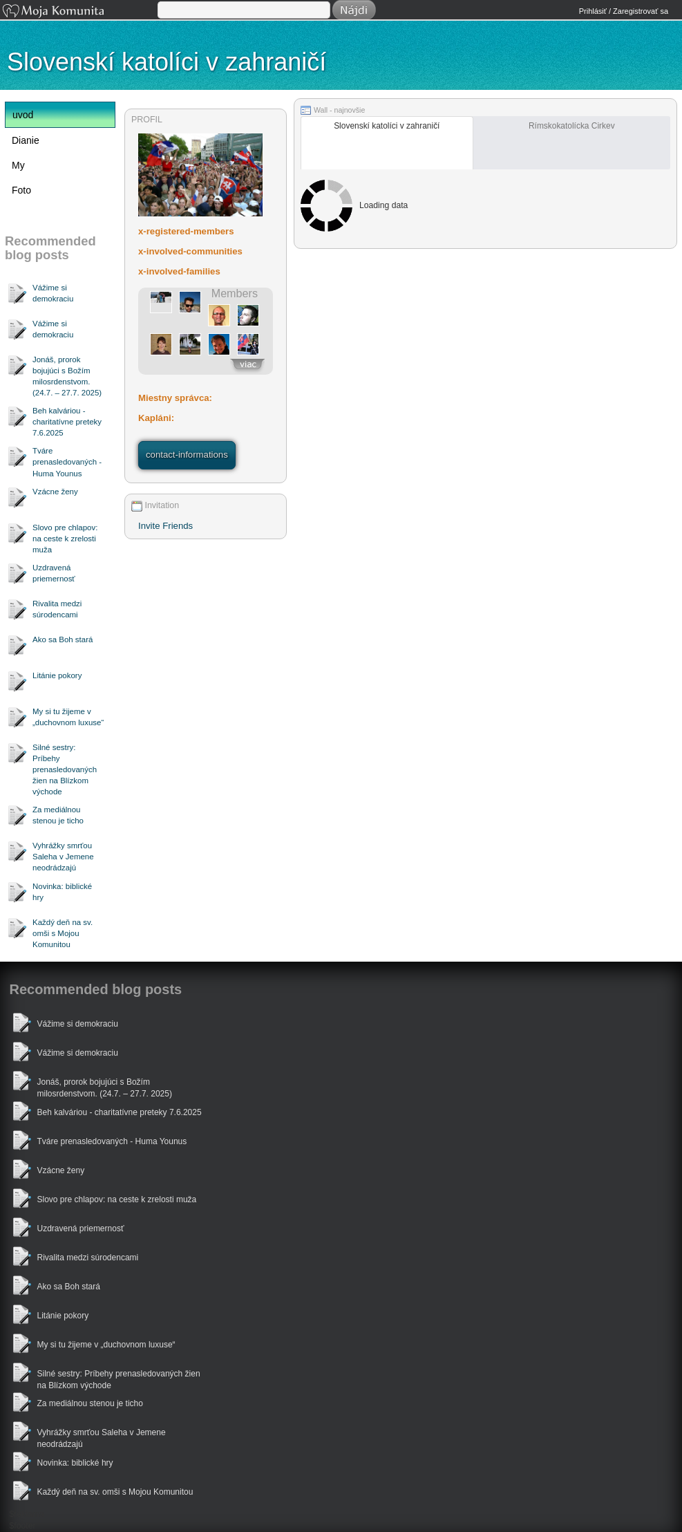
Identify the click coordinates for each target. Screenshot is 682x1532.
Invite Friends (165, 526)
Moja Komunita (79, 12)
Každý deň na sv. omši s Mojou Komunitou (62, 933)
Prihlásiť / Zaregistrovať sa (623, 11)
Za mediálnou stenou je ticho (58, 815)
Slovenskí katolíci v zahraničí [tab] (386, 126)
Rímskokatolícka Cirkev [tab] (572, 126)
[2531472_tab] (387, 142)
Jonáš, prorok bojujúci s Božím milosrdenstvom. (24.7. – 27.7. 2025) (67, 376)
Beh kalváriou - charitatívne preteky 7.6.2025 (67, 422)
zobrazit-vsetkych (247, 366)
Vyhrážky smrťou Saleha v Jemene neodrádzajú (63, 856)
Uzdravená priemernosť (53, 573)
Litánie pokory (57, 675)
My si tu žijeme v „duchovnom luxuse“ (68, 717)
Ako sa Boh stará (62, 639)
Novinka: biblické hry (62, 892)
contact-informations (187, 454)
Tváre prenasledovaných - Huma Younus (67, 462)
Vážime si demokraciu (52, 293)
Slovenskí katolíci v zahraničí (166, 62)
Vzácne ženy (55, 491)
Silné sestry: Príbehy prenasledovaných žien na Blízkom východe (64, 769)
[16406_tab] (571, 142)
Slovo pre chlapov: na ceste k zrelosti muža (64, 538)
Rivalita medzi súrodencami (57, 609)
